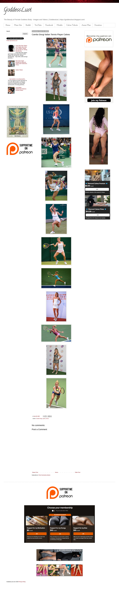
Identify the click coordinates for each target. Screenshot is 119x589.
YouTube (38, 25)
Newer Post (35, 472)
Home (8, 25)
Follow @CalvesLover (12, 40)
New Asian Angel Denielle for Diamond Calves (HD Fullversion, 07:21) (21, 63)
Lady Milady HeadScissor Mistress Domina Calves (21, 89)
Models (59, 25)
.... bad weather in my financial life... (17, 79)
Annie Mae (86, 25)
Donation (98, 25)
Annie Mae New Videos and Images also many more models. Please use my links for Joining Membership (21, 48)
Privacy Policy (22, 581)
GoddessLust (17, 10)
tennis (47, 418)
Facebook (49, 25)
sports (44, 418)
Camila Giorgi (39, 418)
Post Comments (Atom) (44, 475)
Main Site (18, 25)
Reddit (28, 25)
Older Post (77, 472)
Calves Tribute (72, 25)
